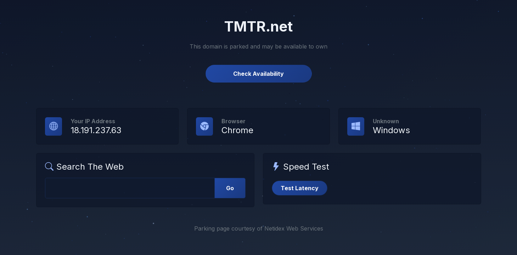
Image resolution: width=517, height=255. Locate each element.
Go (230, 188)
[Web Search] (130, 188)
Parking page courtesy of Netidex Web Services (258, 228)
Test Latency (300, 188)
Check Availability (258, 73)
